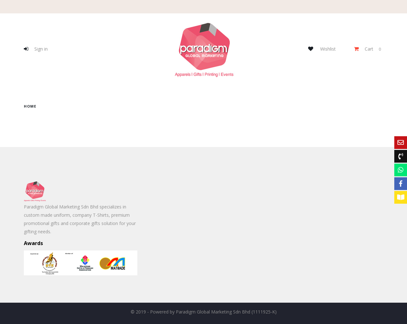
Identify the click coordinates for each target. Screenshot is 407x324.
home (30, 106)
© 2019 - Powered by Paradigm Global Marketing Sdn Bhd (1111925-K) (204, 312)
